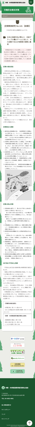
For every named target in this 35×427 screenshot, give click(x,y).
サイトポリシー (6, 409)
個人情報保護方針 (6, 405)
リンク (3, 414)
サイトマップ (5, 419)
